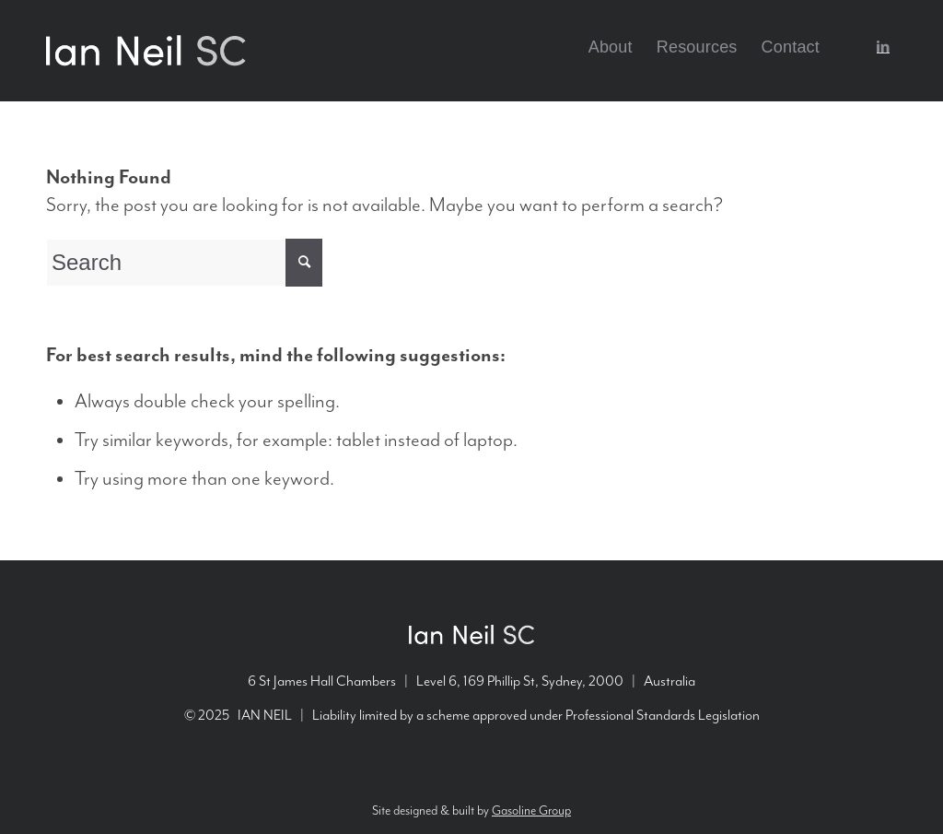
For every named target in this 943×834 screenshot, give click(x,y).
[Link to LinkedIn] (883, 46)
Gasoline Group (531, 811)
